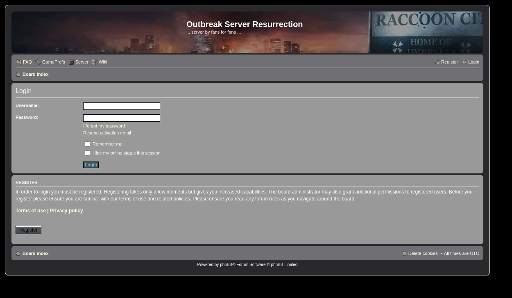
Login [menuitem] (473, 61)
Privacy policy (66, 211)
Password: (27, 117)
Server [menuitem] (81, 61)
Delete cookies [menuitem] (423, 253)
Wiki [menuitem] (103, 61)
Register (28, 230)
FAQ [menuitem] (27, 61)
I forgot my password (104, 125)
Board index (36, 74)
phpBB (226, 264)
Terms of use (31, 211)
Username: (27, 105)
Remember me (103, 143)
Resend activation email (107, 132)
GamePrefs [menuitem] (53, 61)
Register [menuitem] (449, 61)
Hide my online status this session (123, 152)
